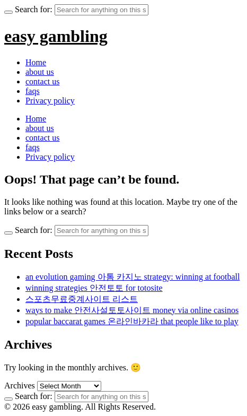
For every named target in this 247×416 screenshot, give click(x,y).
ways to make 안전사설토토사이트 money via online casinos (132, 310)
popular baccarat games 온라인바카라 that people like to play (132, 321)
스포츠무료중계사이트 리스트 (81, 299)
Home (35, 62)
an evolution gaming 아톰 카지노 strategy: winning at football (132, 276)
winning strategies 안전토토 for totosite (94, 287)
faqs (32, 91)
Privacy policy (50, 100)
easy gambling (56, 36)
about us (39, 71)
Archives (19, 385)
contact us (42, 81)
